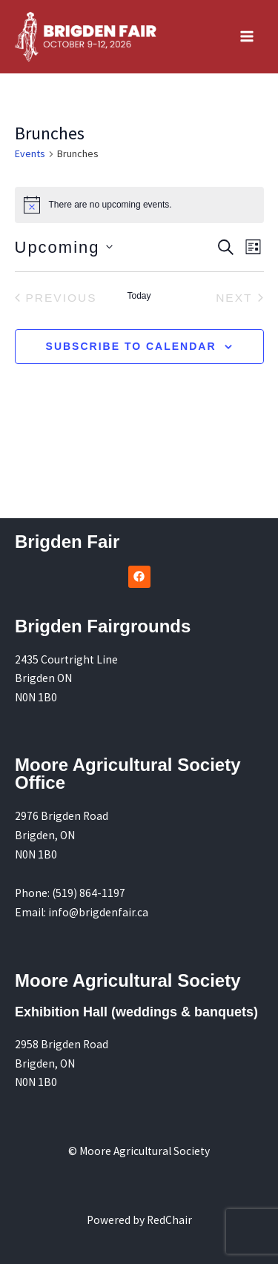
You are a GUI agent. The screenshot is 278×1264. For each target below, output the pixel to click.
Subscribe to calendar (131, 346)
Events (30, 153)
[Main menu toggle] (247, 37)
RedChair (169, 1220)
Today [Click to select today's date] (138, 296)
